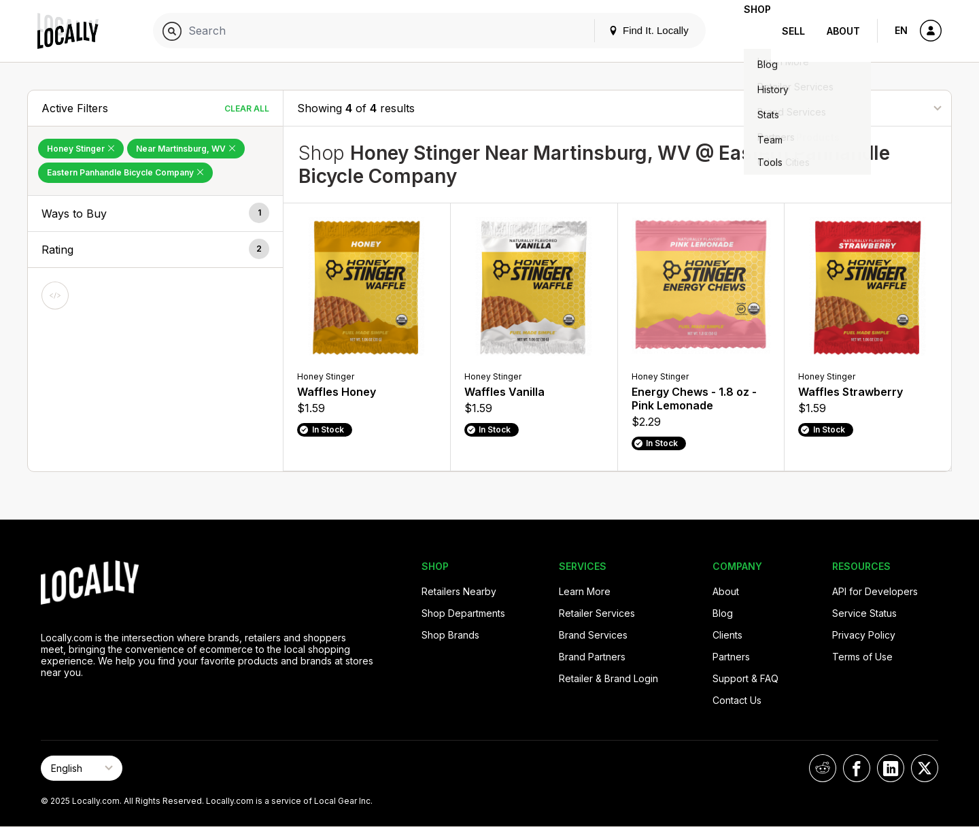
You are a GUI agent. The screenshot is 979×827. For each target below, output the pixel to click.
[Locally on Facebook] (856, 768)
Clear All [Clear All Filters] (246, 108)
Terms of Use (862, 656)
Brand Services (593, 635)
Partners (731, 656)
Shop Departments (463, 613)
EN (901, 30)
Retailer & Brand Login (608, 678)
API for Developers (875, 591)
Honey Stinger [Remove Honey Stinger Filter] (81, 149)
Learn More (585, 591)
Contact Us (736, 700)
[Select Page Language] (81, 768)
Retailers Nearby (459, 591)
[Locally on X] (924, 768)
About (843, 31)
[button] (155, 213)
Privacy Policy (863, 635)
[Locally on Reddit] (822, 768)
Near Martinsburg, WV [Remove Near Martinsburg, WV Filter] (186, 149)
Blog (722, 613)
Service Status (864, 613)
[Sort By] (869, 107)
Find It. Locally (627, 30)
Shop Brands (450, 635)
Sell (793, 31)
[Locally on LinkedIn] (890, 768)
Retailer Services (597, 613)
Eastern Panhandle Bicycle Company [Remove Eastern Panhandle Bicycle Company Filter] (125, 172)
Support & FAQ (745, 678)
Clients (727, 635)
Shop (746, 31)
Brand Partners (592, 656)
